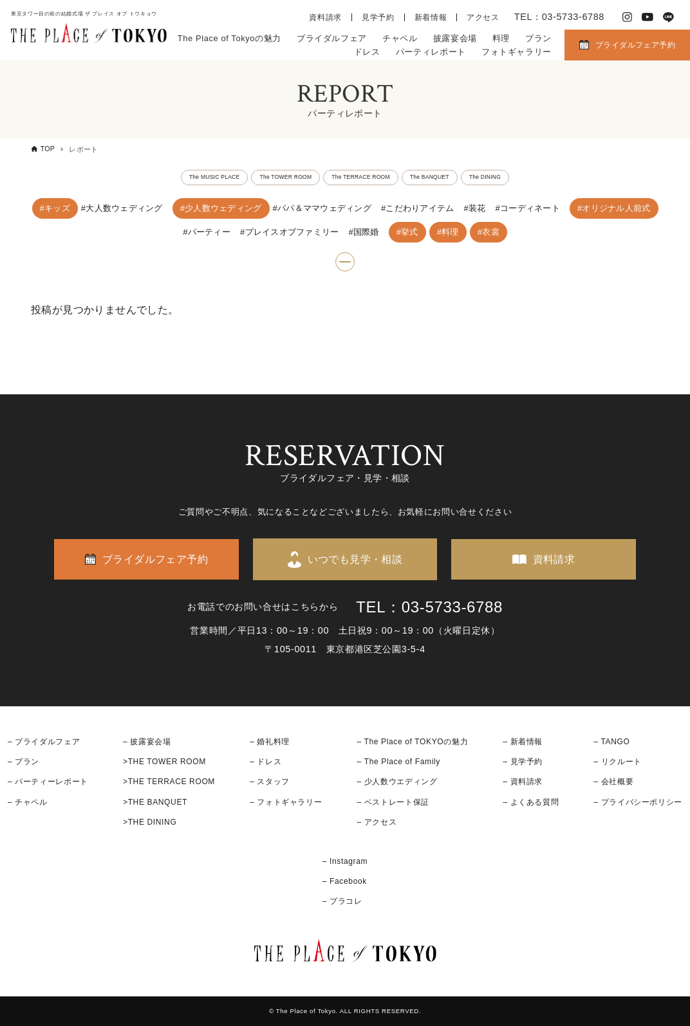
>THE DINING (149, 822)
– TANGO (611, 741)
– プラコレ (342, 901)
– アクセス (376, 822)
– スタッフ (270, 782)
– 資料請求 (523, 782)
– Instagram (345, 861)
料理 (501, 38)
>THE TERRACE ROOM (169, 782)
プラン (538, 38)
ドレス (367, 52)
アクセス (483, 17)
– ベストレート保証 (393, 802)
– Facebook (344, 881)
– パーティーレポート (48, 782)
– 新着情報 (523, 741)
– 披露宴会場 (147, 741)
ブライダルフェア (332, 38)
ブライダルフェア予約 (635, 45)
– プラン (23, 762)
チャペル (400, 38)
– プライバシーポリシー (637, 802)
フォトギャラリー (516, 52)
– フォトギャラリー (286, 802)
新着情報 (431, 17)
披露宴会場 (455, 38)
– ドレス (265, 762)
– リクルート (617, 762)
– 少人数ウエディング (397, 782)
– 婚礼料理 (270, 741)
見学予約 (378, 17)
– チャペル (28, 802)
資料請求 (325, 17)
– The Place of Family (398, 762)
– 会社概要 (613, 782)
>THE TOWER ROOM (164, 762)
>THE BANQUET (155, 802)
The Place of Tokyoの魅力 (229, 38)
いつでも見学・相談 (355, 559)
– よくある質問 (531, 802)
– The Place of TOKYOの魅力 (412, 741)
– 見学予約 (523, 762)
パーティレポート (431, 52)
